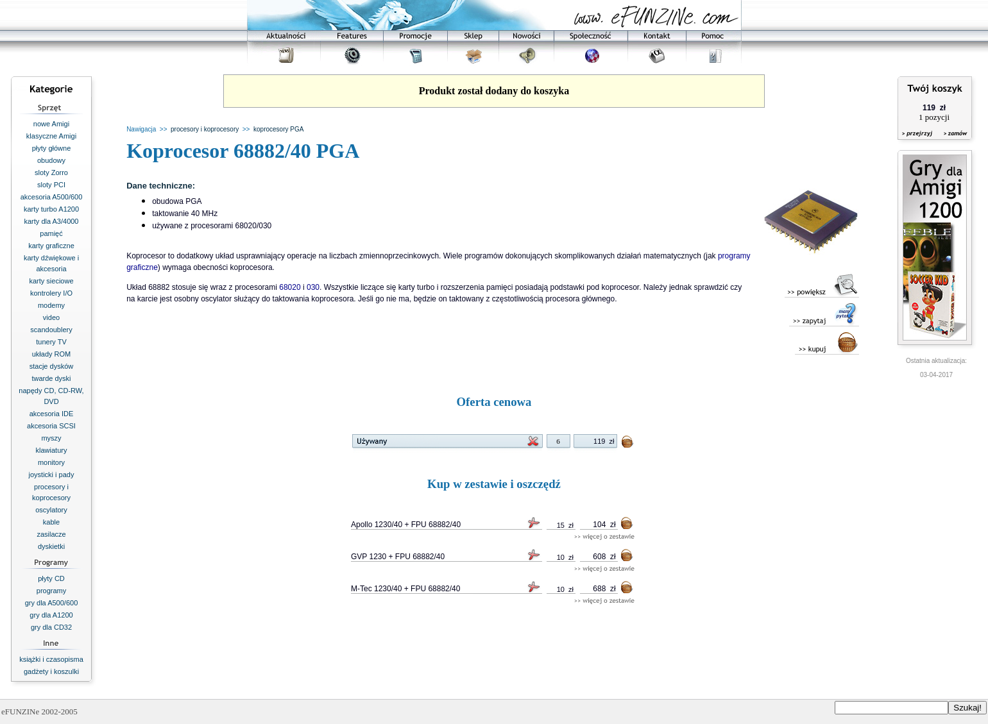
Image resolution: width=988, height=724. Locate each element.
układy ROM (51, 354)
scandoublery (51, 329)
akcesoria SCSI (51, 426)
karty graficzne (51, 245)
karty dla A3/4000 (51, 221)
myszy (51, 438)
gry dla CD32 (51, 627)
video (51, 317)
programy (51, 590)
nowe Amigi (51, 124)
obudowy (51, 160)
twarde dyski (51, 378)
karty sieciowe (51, 281)
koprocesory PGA (278, 129)
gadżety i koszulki (51, 671)
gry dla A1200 (51, 615)
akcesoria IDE (51, 413)
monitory (51, 462)
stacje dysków (51, 366)
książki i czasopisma (51, 659)
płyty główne (51, 148)
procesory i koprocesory (205, 129)
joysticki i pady (51, 474)
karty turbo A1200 (51, 209)
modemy (51, 305)
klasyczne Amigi (51, 136)
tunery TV (51, 342)
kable (51, 522)
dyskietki (51, 546)
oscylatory (51, 510)
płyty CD (51, 578)
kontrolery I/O (51, 293)
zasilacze (51, 534)
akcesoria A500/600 (52, 197)
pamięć (51, 233)
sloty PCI (51, 185)
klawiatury (51, 450)
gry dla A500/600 (51, 603)
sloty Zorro (51, 172)
